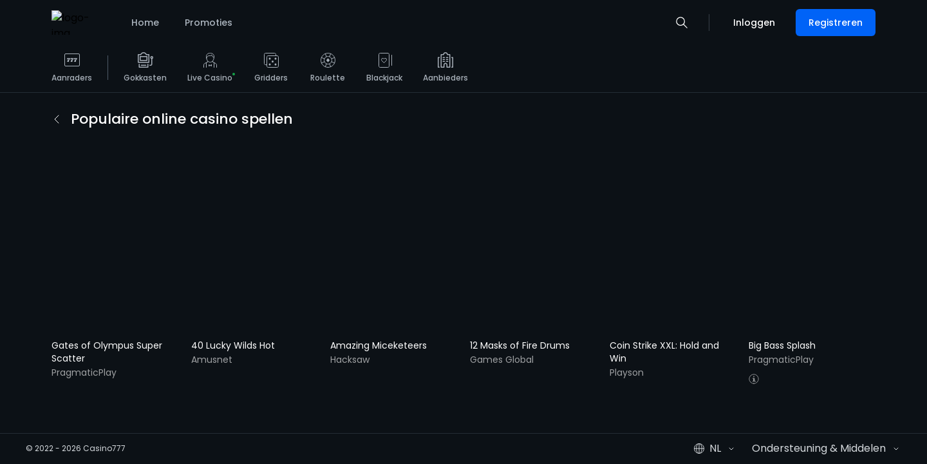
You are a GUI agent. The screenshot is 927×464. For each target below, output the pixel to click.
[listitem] (72, 72)
